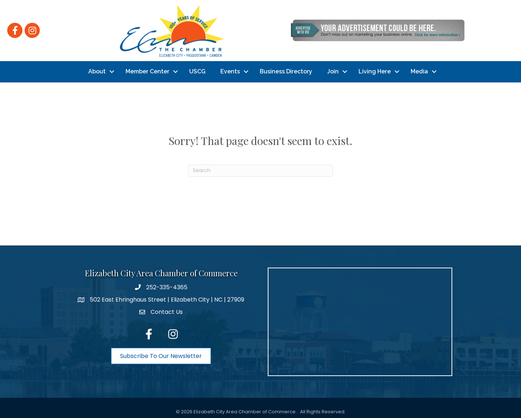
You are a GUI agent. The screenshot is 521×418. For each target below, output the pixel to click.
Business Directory (286, 69)
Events (230, 69)
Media (419, 69)
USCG (197, 69)
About (97, 69)
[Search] (260, 166)
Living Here (375, 69)
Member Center (147, 69)
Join (333, 69)
